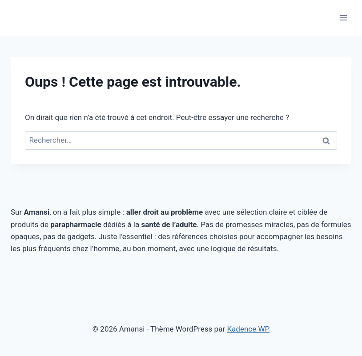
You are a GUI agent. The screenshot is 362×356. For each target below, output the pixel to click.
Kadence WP (248, 328)
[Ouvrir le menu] (343, 17)
